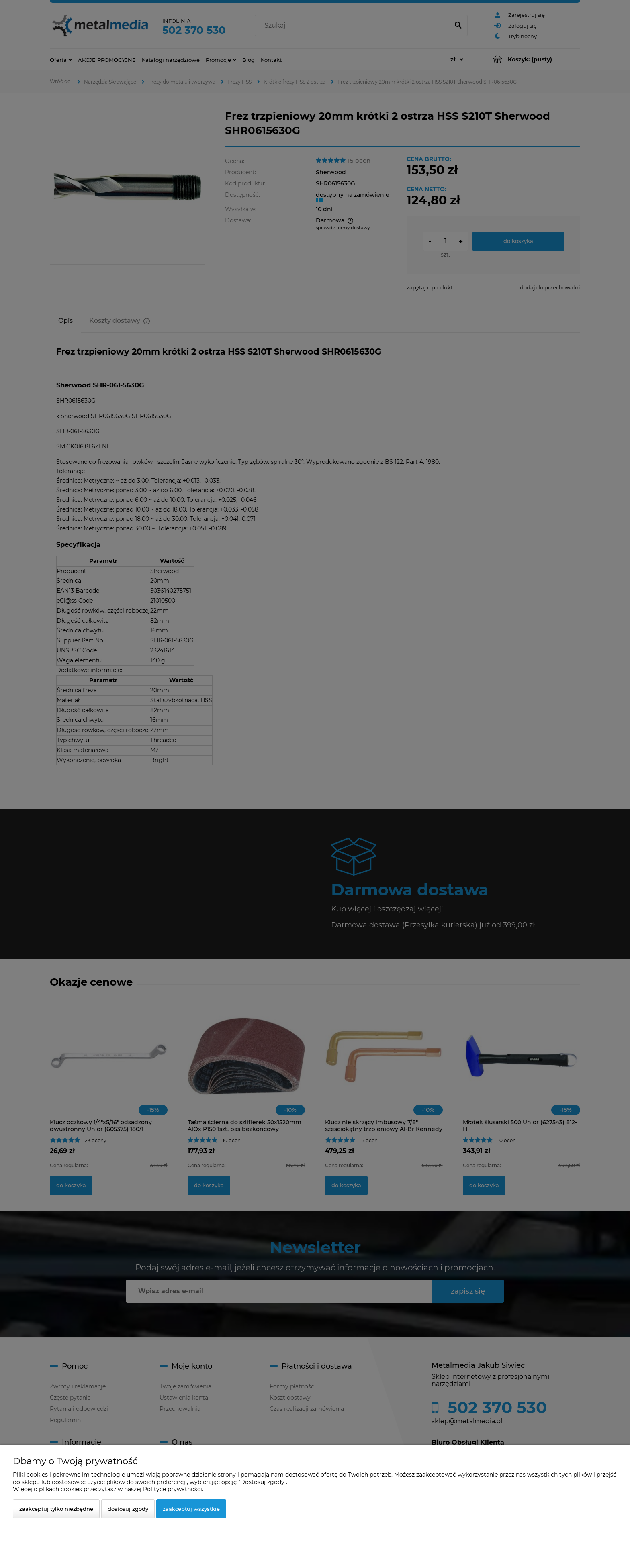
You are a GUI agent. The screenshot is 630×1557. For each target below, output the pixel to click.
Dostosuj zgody (128, 1509)
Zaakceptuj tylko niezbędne (56, 1509)
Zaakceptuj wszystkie (191, 1509)
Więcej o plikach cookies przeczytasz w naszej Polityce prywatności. (108, 1489)
